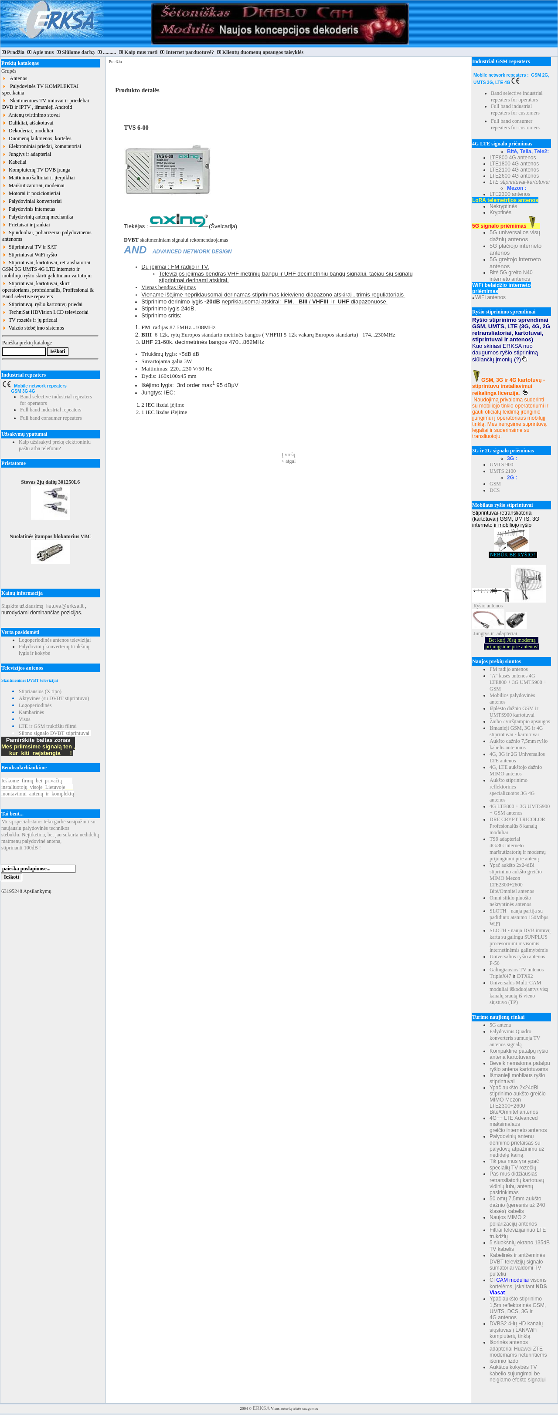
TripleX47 (500, 976)
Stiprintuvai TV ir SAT (29, 247)
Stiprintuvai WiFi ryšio (29, 255)
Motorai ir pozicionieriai (31, 193)
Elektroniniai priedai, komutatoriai (41, 146)
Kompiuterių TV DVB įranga (36, 170)
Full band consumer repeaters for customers (515, 124)
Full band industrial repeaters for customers (515, 109)
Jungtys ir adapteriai (26, 154)
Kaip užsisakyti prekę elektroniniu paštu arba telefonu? (55, 445)
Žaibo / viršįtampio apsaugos (520, 721)
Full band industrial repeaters (50, 410)
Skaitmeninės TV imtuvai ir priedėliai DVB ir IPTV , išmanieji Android (45, 104)
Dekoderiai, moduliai (27, 131)
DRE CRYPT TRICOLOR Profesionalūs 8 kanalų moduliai (517, 826)
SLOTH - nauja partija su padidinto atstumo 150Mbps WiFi (519, 917)
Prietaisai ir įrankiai (26, 225)
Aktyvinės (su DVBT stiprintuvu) (54, 698)
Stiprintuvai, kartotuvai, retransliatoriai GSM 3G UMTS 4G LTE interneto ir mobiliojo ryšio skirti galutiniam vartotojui (47, 269)
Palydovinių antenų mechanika (37, 217)
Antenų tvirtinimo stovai (31, 115)
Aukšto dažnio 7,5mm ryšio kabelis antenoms (519, 744)
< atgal (288, 461)
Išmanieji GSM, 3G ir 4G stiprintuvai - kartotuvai (516, 731)
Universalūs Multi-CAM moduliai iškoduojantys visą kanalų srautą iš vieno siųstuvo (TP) (519, 992)
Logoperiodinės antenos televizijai (55, 640)
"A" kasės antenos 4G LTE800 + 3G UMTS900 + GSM (518, 682)
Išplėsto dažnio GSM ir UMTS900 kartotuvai (514, 711)
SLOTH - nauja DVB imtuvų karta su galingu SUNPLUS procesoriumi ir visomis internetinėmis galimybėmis (520, 940)
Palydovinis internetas (28, 209)
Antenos (14, 78)
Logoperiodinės (35, 705)
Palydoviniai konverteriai (32, 201)
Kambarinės (31, 712)
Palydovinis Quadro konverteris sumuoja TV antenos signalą (515, 1038)
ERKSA (261, 1408)
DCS (495, 490)
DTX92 (525, 976)
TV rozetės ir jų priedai (30, 320)
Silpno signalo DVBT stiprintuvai (54, 733)
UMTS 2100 (503, 471)
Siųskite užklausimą (22, 606)
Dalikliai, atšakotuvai (28, 123)
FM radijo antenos (509, 669)
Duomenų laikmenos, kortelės (36, 138)
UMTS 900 (501, 465)
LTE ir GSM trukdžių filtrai (48, 726)
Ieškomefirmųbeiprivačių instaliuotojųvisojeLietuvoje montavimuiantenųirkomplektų (37, 787)
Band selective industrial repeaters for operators (517, 96)
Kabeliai (14, 162)
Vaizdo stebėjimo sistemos (33, 328)
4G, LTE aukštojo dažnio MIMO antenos (516, 770)
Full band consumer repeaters (51, 418)
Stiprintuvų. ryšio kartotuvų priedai (42, 304)
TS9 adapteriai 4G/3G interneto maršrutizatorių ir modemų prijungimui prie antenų (518, 849)
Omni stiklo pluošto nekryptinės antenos (510, 901)
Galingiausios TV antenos (517, 970)
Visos (25, 719)
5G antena (500, 1025)
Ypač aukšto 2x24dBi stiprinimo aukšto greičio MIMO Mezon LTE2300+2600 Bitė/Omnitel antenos (516, 878)
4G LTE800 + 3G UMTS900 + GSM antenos (520, 809)
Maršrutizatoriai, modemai (33, 185)
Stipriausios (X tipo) (40, 691)
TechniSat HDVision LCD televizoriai (45, 312)
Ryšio (479, 606)
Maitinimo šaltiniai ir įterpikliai (38, 178)
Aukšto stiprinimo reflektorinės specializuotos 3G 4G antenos (512, 790)
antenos (495, 606)
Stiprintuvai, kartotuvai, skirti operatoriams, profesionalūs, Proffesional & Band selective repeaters (48, 290)
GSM (495, 484)
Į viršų (288, 454)
